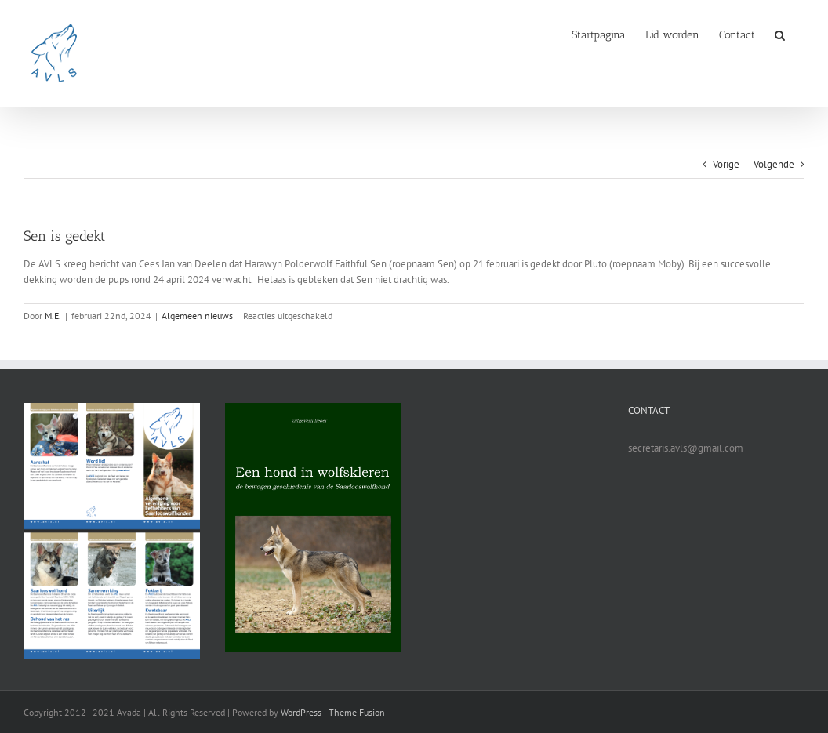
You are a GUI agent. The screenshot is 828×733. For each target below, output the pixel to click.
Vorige (726, 164)
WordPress (301, 712)
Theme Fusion (357, 712)
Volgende (774, 164)
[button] (780, 33)
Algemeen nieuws (197, 315)
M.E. (53, 315)
